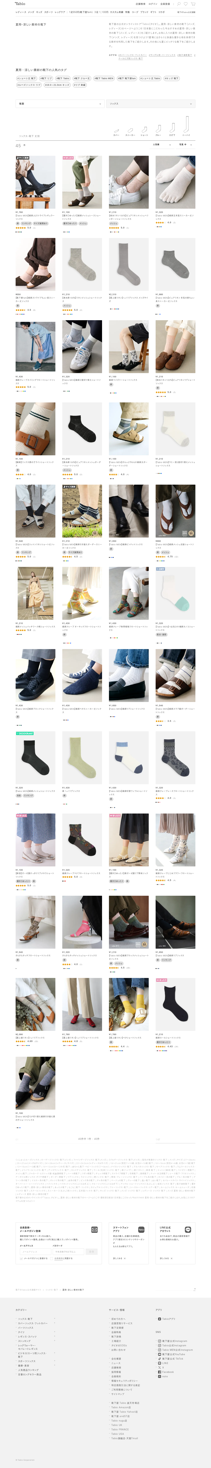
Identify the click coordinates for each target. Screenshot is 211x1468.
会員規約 (58, 1259)
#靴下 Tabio (63, 78)
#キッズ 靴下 (171, 78)
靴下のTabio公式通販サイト (28, 1290)
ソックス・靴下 (52, 1290)
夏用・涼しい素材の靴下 (73, 1290)
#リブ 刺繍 (79, 85)
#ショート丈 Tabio (150, 78)
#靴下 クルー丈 (82, 78)
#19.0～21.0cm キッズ (57, 85)
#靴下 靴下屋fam (127, 78)
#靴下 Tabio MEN (104, 78)
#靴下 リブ (46, 78)
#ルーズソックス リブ (29, 85)
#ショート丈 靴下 (27, 78)
